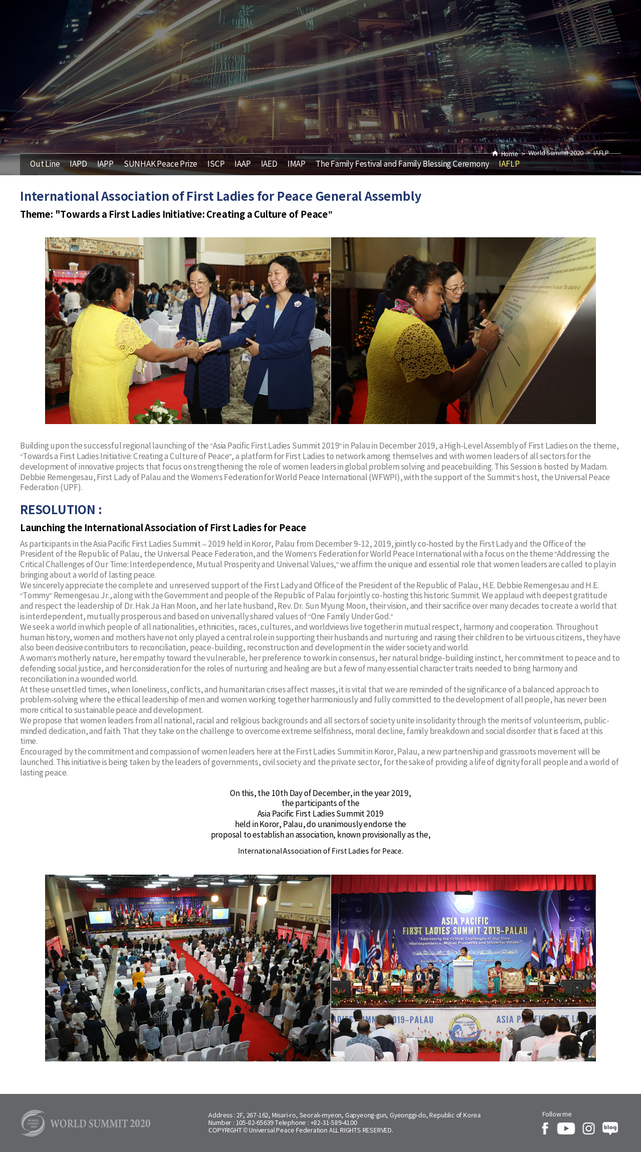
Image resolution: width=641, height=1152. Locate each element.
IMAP (296, 164)
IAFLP (509, 164)
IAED (269, 164)
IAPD (78, 164)
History (199, 31)
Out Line (45, 164)
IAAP (242, 164)
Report (444, 31)
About (502, 31)
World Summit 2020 (355, 31)
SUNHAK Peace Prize (160, 164)
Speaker (262, 31)
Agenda (137, 31)
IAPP (105, 164)
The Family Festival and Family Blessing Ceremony (402, 164)
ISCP (215, 164)
